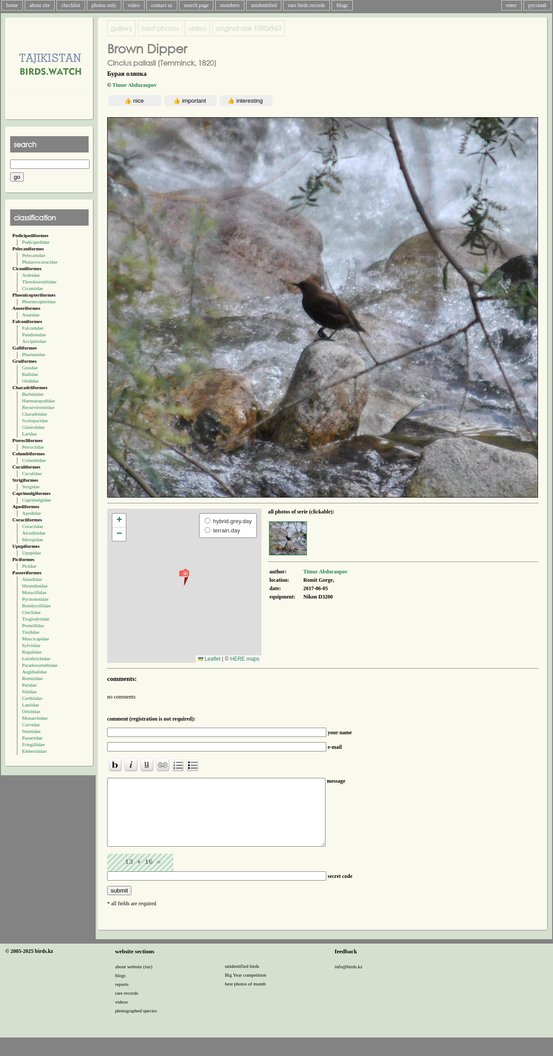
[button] (184, 577)
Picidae (29, 566)
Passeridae (32, 737)
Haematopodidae (38, 400)
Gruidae (29, 367)
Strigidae (31, 486)
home (12, 5)
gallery (121, 28)
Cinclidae (31, 612)
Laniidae (30, 704)
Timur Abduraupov (134, 85)
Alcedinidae (33, 532)
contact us (161, 5)
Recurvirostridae (38, 407)
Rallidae (30, 374)
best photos (160, 28)
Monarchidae (35, 718)
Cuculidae (32, 473)
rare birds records (306, 5)
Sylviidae (31, 645)
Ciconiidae (32, 288)
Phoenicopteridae (39, 301)
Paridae (29, 685)
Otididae (30, 380)
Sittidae (29, 691)
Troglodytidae (35, 618)
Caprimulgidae (36, 499)
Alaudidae (32, 579)
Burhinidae (33, 394)
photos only (104, 5)
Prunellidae (33, 625)
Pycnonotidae (35, 599)
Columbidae (34, 460)
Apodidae (31, 513)
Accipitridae (34, 341)
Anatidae (31, 314)
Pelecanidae (33, 255)
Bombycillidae (36, 605)
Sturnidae (31, 731)
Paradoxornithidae (40, 665)
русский (537, 5)
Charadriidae (34, 413)
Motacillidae (34, 592)
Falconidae (32, 328)
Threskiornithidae (39, 281)
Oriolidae (31, 711)
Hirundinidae (35, 585)
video (134, 5)
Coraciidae (32, 526)
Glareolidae (33, 427)
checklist (70, 5)
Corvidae (31, 724)
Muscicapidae (35, 638)
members (229, 5)
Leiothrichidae (36, 658)
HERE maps (244, 659)
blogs (342, 5)
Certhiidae (32, 698)
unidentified (263, 5)
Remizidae (32, 678)
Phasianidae (33, 354)
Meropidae (32, 539)
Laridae (29, 433)
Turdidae (30, 632)
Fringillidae (33, 744)
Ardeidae (31, 275)
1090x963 (248, 28)
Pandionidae (34, 334)
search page (196, 5)
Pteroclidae (33, 447)
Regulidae (32, 651)
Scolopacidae (35, 420)
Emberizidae (34, 751)
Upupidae (31, 552)
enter (511, 5)
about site (40, 5)
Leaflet (209, 659)
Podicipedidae (35, 242)
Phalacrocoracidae (40, 261)
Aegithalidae (34, 671)
